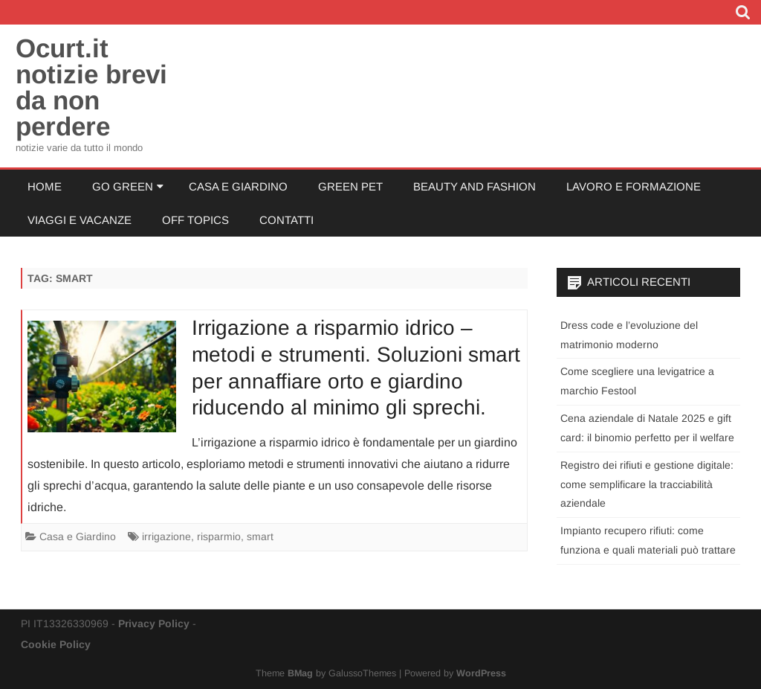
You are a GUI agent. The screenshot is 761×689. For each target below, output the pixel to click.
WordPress (481, 673)
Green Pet (350, 186)
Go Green (122, 186)
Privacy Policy (154, 623)
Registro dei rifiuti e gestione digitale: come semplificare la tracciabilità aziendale (647, 484)
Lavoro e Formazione (633, 186)
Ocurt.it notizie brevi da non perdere (91, 87)
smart (260, 536)
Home (44, 186)
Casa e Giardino (238, 186)
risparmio (219, 536)
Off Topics (195, 220)
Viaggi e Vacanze (79, 220)
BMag (300, 673)
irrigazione (166, 536)
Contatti (286, 220)
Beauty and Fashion (474, 186)
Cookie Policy (56, 644)
